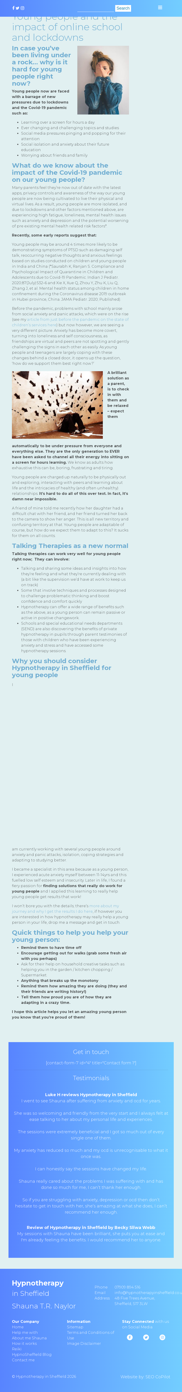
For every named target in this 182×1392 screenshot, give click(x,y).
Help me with (25, 1332)
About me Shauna (29, 1338)
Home (18, 1327)
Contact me (23, 1360)
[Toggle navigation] (160, 7)
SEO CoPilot (158, 1376)
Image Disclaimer (84, 1343)
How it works (24, 1343)
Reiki (17, 1349)
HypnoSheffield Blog (32, 1354)
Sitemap (75, 1327)
